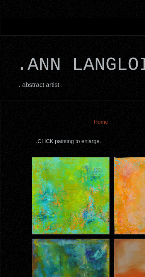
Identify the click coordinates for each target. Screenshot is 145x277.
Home (101, 122)
